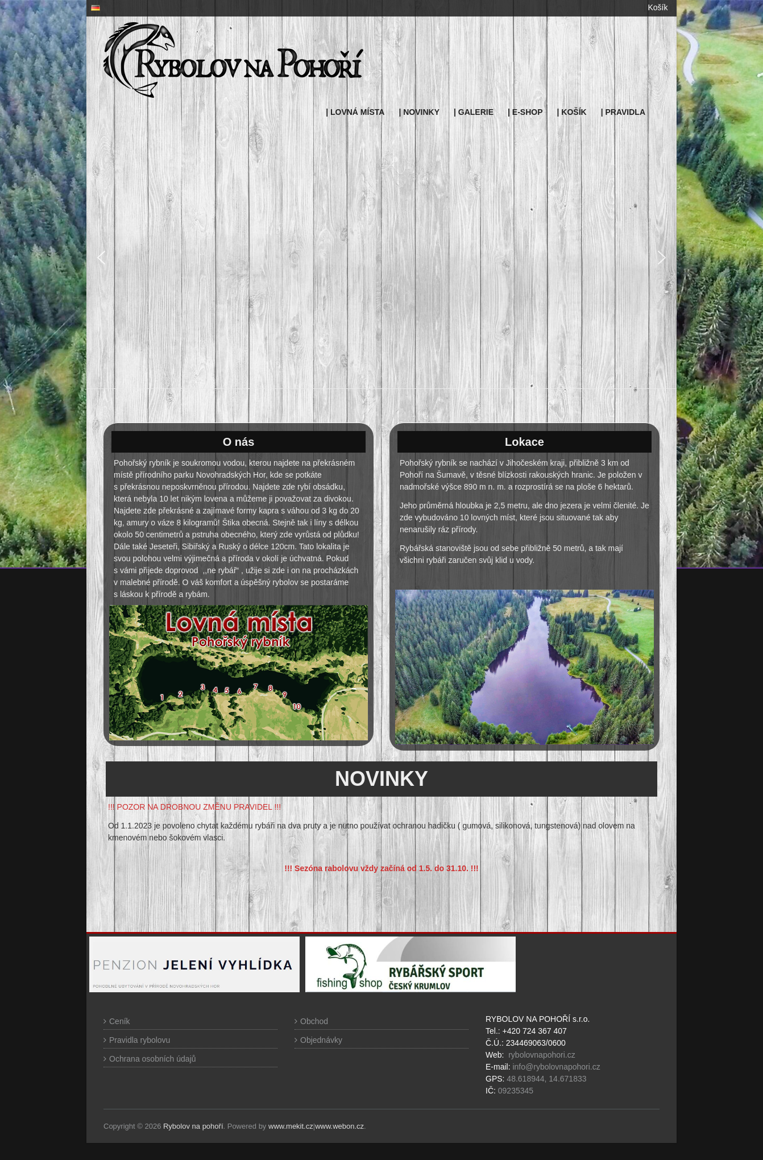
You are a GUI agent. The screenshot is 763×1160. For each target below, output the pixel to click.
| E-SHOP (525, 112)
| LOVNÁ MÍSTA (355, 112)
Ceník (119, 1021)
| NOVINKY (419, 112)
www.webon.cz (339, 1126)
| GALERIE (474, 112)
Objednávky (321, 1040)
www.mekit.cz (290, 1126)
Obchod (314, 1021)
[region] (381, 257)
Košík (657, 7)
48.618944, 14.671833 (545, 1078)
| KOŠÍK (572, 112)
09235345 (515, 1090)
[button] (101, 257)
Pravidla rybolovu (139, 1040)
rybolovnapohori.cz (541, 1054)
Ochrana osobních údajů (152, 1058)
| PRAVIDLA (623, 112)
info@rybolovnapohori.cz (556, 1066)
